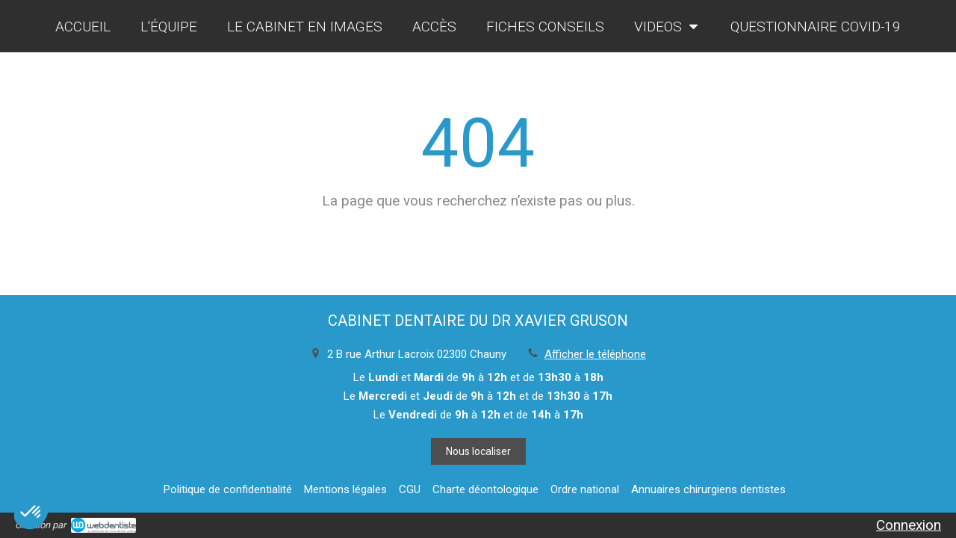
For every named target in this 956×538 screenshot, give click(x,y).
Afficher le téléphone (595, 354)
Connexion (908, 525)
